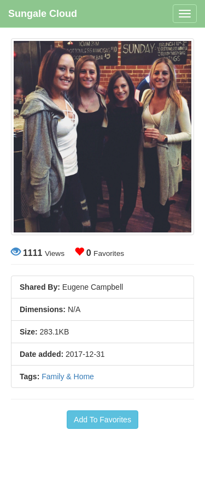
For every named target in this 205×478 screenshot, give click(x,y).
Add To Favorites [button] (102, 419)
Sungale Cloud (42, 13)
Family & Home (68, 376)
